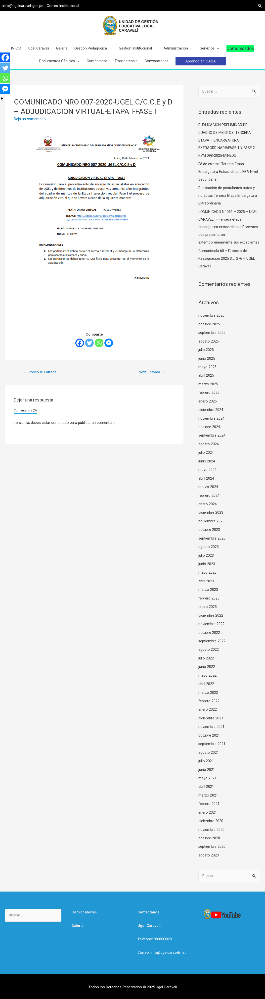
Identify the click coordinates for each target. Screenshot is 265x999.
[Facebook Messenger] (108, 347)
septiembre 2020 (212, 845)
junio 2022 (206, 668)
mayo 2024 (207, 475)
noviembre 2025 (211, 324)
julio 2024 (206, 459)
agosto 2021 (208, 752)
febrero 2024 (209, 501)
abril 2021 (206, 786)
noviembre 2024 (211, 425)
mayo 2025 (207, 375)
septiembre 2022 (212, 643)
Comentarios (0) (25, 415)
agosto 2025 (208, 350)
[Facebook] (79, 347)
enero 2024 (207, 509)
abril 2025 (206, 383)
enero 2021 (207, 811)
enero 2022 (207, 710)
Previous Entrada (41, 376)
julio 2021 (206, 761)
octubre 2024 (209, 433)
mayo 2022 (207, 677)
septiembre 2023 (212, 543)
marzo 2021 (208, 795)
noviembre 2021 (211, 727)
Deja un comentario (30, 123)
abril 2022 (206, 685)
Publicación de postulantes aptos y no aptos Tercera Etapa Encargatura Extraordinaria (227, 198)
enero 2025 (207, 408)
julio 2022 (206, 660)
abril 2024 (206, 484)
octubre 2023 (209, 534)
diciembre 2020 (210, 820)
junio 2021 (206, 769)
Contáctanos (148, 910)
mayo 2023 (207, 576)
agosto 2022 (208, 652)
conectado (60, 427)
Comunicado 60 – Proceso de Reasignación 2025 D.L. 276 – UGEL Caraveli (227, 268)
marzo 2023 (208, 593)
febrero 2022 (209, 702)
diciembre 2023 (210, 517)
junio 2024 (206, 467)
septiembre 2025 (212, 341)
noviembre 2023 (211, 526)
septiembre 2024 (212, 442)
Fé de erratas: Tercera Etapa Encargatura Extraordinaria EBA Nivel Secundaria (228, 175)
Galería (77, 924)
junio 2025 (206, 366)
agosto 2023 (208, 551)
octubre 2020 (209, 836)
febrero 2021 (209, 803)
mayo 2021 (207, 778)
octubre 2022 (209, 635)
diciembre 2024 (210, 417)
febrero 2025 (209, 400)
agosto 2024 (208, 450)
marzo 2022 (208, 694)
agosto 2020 (208, 853)
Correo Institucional (65, 5)
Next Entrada (151, 376)
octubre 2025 (209, 333)
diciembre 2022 (210, 618)
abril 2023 (206, 585)
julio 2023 (206, 559)
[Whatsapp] (99, 347)
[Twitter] (89, 347)
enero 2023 (207, 610)
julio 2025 (206, 358)
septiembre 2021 (212, 744)
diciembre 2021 (210, 719)
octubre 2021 (209, 736)
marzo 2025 (208, 392)
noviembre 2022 (211, 627)
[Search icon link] (257, 5)
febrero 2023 (209, 601)
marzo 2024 (208, 492)
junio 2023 (206, 568)
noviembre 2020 (211, 828)
